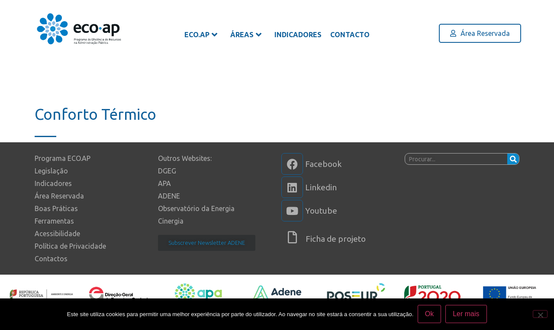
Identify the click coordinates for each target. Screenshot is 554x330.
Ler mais (466, 314)
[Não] (540, 314)
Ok (429, 314)
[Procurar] (513, 159)
